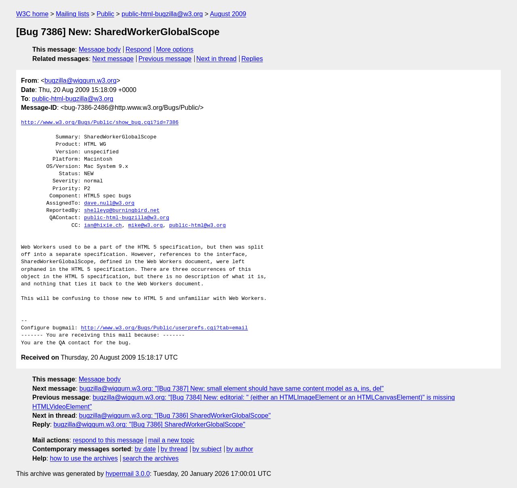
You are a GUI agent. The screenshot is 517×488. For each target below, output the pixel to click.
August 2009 (228, 13)
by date (145, 449)
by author (239, 449)
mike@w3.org (145, 225)
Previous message (165, 58)
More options (175, 49)
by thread (174, 449)
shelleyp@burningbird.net (122, 210)
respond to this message (108, 440)
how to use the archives (84, 458)
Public (105, 13)
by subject (206, 449)
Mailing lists (72, 13)
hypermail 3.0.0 (127, 473)
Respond (138, 49)
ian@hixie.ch (103, 225)
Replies (252, 58)
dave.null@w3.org (109, 203)
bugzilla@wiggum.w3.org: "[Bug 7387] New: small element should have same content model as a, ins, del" (232, 388)
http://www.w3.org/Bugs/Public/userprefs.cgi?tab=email (164, 328)
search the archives (151, 458)
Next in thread (216, 58)
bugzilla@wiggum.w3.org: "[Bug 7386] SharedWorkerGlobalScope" (175, 415)
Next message (113, 58)
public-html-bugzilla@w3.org (162, 13)
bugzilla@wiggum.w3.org (80, 80)
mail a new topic (171, 440)
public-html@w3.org (197, 225)
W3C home (32, 13)
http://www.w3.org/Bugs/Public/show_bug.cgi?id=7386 (100, 122)
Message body (100, 49)
